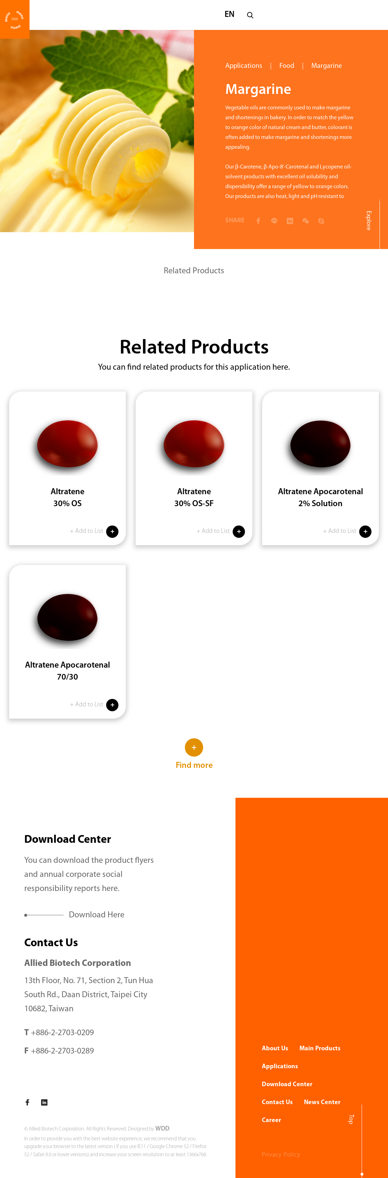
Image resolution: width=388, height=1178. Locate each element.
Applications (243, 66)
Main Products (320, 1048)
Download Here (96, 915)
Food (286, 66)
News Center (322, 1102)
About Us (275, 1048)
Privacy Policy (281, 1155)
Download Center (287, 1084)
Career (271, 1120)
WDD (162, 1129)
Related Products (194, 271)
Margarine (326, 66)
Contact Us (277, 1102)
